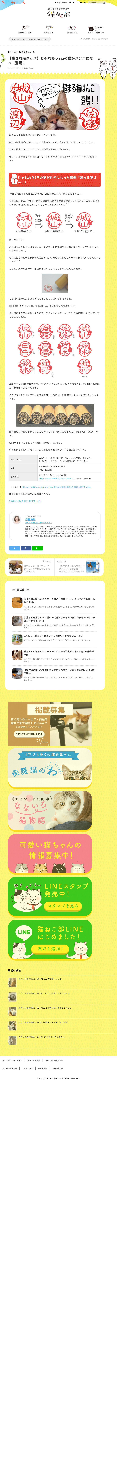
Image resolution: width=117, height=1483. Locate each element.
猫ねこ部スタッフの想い (12, 1060)
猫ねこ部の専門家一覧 (54, 1060)
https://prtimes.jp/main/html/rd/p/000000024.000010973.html (56, 486)
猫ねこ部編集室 (34, 1060)
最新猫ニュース (28, 52)
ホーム (13, 52)
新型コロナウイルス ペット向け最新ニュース (30, 39)
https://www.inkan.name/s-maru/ (55, 478)
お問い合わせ (62, 2)
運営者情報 (42, 1068)
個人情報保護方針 (10, 1068)
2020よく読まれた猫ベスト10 (24, 501)
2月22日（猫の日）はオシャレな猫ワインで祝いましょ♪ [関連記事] (53, 635)
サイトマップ (27, 1068)
